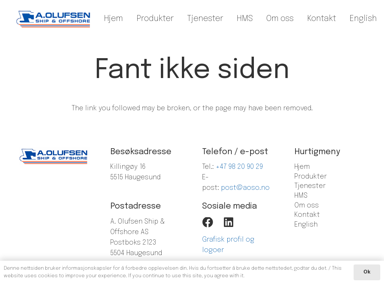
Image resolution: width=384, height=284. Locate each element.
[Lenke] (54, 18)
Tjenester (310, 186)
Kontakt (307, 215)
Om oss (306, 205)
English (306, 224)
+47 (222, 167)
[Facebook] (207, 222)
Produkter (310, 176)
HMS (301, 195)
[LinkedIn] (228, 222)
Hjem (302, 167)
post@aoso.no (245, 188)
